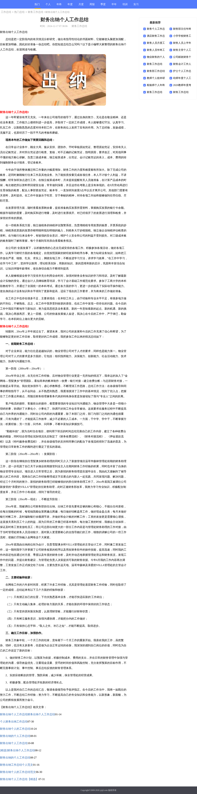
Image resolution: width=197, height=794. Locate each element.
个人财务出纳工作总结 (13, 721)
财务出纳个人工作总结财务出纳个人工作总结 (27, 714)
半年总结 (114, 6)
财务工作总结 (35, 12)
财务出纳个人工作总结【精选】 (19, 779)
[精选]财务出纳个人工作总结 (17, 750)
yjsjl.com (104, 790)
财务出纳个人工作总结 (13, 743)
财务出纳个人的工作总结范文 (18, 772)
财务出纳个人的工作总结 (15, 728)
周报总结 (92, 6)
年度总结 (70, 6)
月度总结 (81, 6)
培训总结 (125, 6)
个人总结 (48, 6)
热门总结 (37, 6)
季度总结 (103, 6)
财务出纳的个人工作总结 (15, 735)
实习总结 (136, 6)
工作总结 (6, 12)
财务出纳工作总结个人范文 (16, 764)
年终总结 (59, 6)
